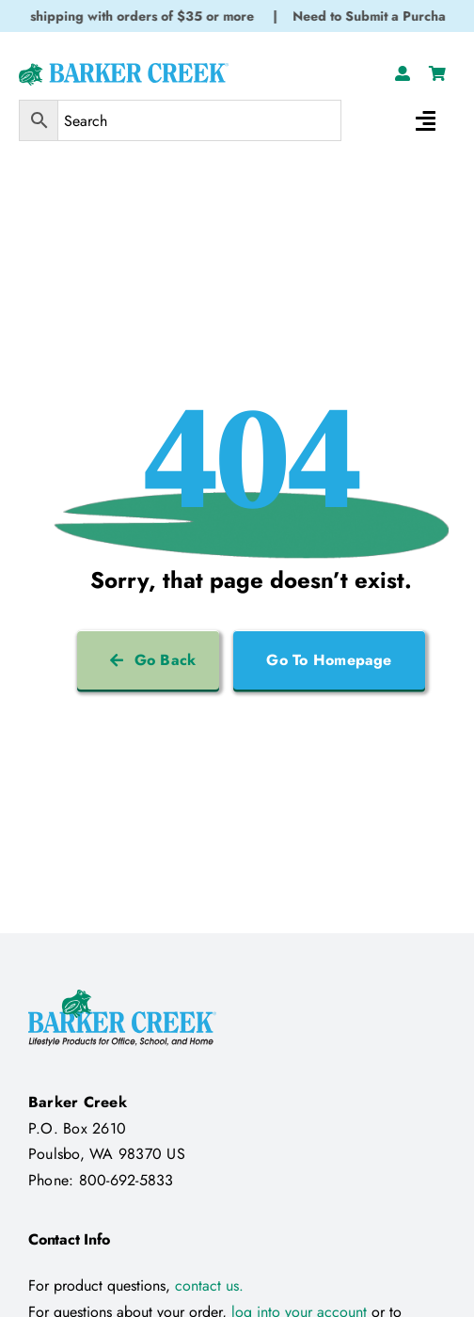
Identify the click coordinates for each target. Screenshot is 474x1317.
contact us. (209, 1285)
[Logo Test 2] (124, 70)
